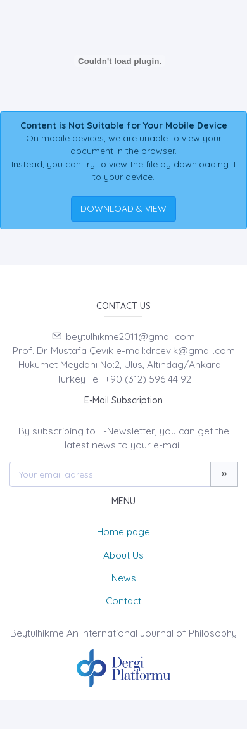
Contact (123, 601)
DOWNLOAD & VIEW (123, 208)
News (123, 578)
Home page (123, 532)
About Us (123, 555)
